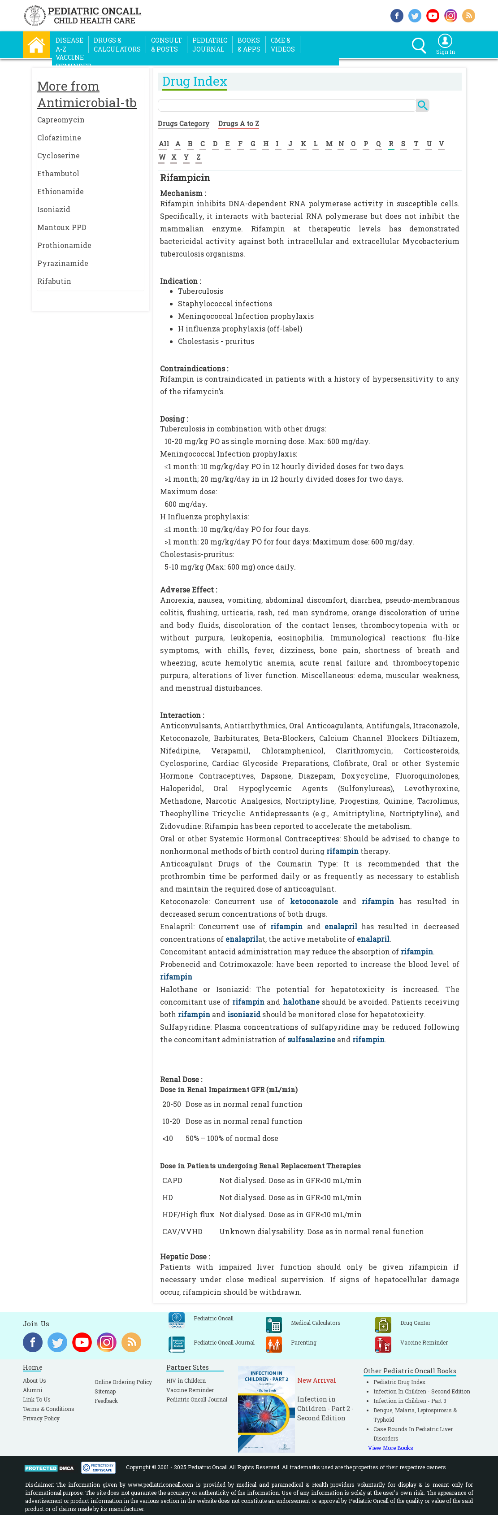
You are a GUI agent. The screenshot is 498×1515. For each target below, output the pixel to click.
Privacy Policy (41, 1418)
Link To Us (37, 1399)
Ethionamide (60, 191)
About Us (34, 1380)
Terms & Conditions (48, 1408)
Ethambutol (58, 173)
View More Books (390, 1447)
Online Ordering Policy (123, 1381)
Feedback (106, 1400)
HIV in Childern (186, 1380)
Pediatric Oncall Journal (196, 1399)
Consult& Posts (166, 44)
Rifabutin (54, 281)
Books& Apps (249, 44)
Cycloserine (58, 155)
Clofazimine (59, 137)
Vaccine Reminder (190, 1389)
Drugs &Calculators (117, 44)
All (164, 143)
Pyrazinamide (62, 263)
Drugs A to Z (238, 123)
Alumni (32, 1389)
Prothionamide (64, 245)
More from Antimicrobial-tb (87, 94)
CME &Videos (283, 44)
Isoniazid (53, 209)
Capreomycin (61, 119)
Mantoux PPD (62, 227)
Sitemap (105, 1391)
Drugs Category (183, 123)
